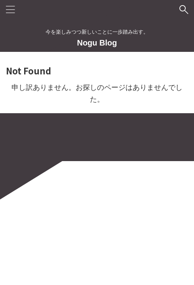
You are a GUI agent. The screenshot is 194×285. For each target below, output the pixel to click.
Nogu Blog (97, 42)
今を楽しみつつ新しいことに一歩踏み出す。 (97, 248)
